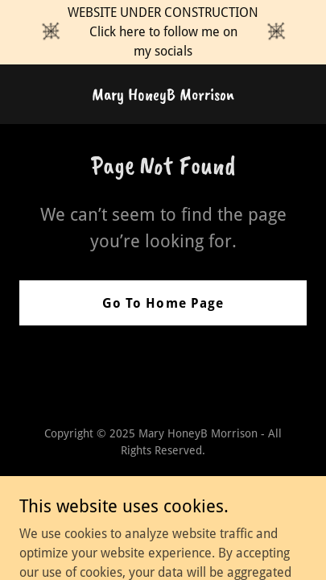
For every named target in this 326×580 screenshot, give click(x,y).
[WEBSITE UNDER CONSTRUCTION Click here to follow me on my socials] (163, 32)
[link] (163, 95)
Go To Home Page (162, 303)
